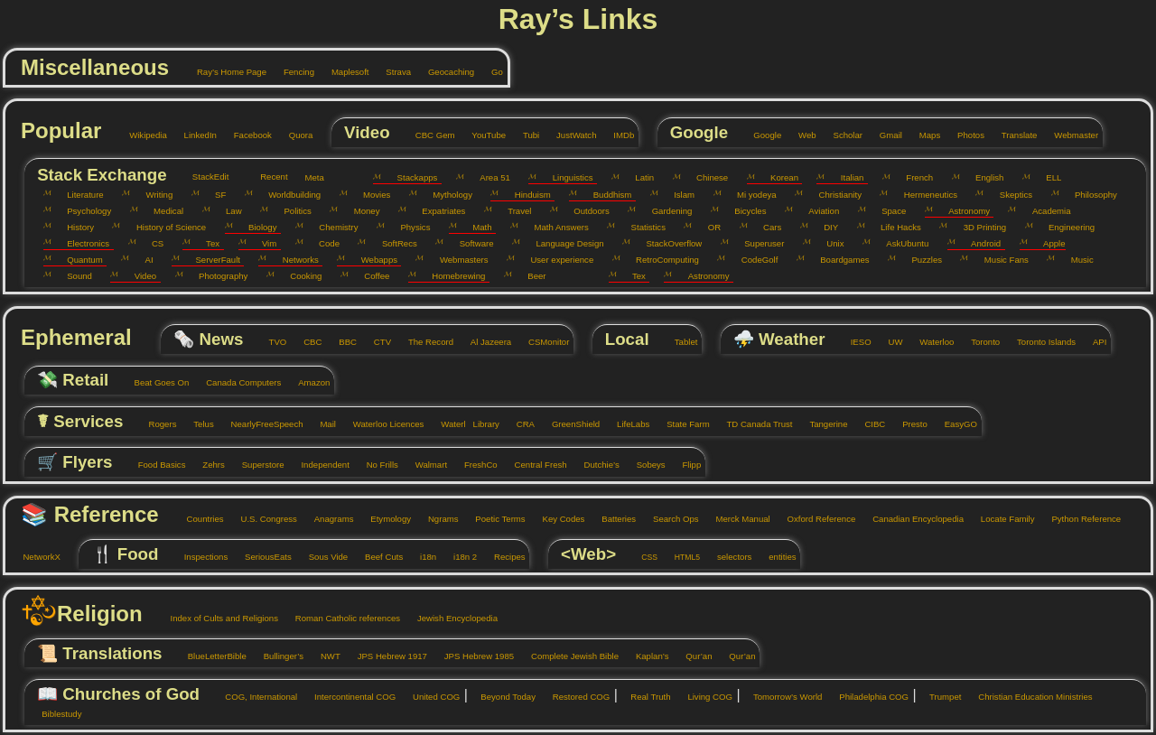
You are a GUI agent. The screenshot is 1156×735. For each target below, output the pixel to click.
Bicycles (744, 211)
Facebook (246, 135)
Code (323, 243)
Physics (408, 227)
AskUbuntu (900, 243)
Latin (638, 177)
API (1092, 342)
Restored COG (574, 697)
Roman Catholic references (341, 618)
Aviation (817, 211)
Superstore (256, 465)
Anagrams (327, 519)
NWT (324, 656)
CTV (375, 342)
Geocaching (445, 72)
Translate (1012, 135)
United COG (430, 697)
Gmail (883, 135)
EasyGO (954, 424)
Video (138, 276)
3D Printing (978, 227)
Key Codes (556, 519)
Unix (829, 243)
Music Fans (999, 260)
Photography (217, 276)
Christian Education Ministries (1029, 697)
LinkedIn (194, 135)
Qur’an (693, 656)
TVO (271, 342)
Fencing (293, 72)
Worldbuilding (288, 195)
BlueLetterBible (210, 656)
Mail (321, 424)
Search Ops (669, 519)
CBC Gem (428, 135)
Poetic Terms (494, 519)
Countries (198, 519)
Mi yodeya (750, 195)
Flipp (685, 465)
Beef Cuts (378, 557)
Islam (678, 195)
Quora (293, 135)
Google (761, 135)
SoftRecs (392, 243)
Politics (291, 211)
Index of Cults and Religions (217, 618)
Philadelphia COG (867, 697)
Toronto (978, 342)
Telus (197, 424)
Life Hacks (894, 227)
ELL (1047, 177)
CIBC (868, 424)
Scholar (841, 135)
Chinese (706, 177)
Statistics (642, 227)
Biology (256, 227)
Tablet (679, 342)
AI (142, 260)
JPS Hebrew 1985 (472, 656)
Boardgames (838, 260)
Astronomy (963, 211)
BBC (341, 342)
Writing (152, 195)
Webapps (372, 260)
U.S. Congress (262, 519)
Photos (964, 135)
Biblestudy (55, 714)
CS (151, 243)
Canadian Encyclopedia (912, 519)
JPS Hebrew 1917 (385, 656)
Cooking (299, 276)
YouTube (482, 135)
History (74, 227)
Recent (267, 176)
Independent (319, 465)
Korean (778, 177)
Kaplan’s (645, 656)
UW (887, 342)
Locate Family (1000, 519)
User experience (555, 260)
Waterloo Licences (382, 424)
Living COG (703, 697)
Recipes (503, 557)
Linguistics (565, 177)
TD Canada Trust (752, 424)
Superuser (758, 243)
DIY (824, 227)
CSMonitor (542, 342)
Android (979, 243)
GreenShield (569, 424)
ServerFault (211, 260)
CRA (519, 424)
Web (801, 135)
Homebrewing (452, 276)
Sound (73, 276)
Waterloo (929, 342)
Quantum (78, 260)
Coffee (370, 276)
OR (708, 227)
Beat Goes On (155, 382)
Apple (1048, 243)
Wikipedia (142, 135)
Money (359, 211)
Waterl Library (463, 424)
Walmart (424, 465)
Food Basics (155, 465)
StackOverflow (667, 243)
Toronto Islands (1039, 342)
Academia (1044, 211)
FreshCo (475, 465)
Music (1075, 260)
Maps (923, 135)
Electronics (81, 243)
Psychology (82, 211)
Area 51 (488, 177)
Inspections (199, 557)
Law (227, 211)
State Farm (682, 424)
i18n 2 (459, 557)
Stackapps (410, 177)
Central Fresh (534, 465)
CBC (306, 342)
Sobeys (644, 465)
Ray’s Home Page (225, 72)
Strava (392, 72)
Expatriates (437, 211)
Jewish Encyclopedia (451, 618)
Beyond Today (502, 697)
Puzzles (920, 260)
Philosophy (1089, 195)
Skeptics (1009, 195)
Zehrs (207, 465)
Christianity (834, 195)
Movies (370, 195)
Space (888, 211)
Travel (513, 211)
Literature (79, 195)
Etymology (384, 519)
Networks (293, 260)
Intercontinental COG (349, 697)
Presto (909, 424)
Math (476, 227)
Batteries (612, 519)
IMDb (617, 135)
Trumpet (939, 697)
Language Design (563, 243)
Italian (845, 177)
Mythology (446, 195)
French (913, 177)
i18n (422, 557)
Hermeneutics (923, 195)
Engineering (1065, 227)
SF (214, 195)
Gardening (665, 211)
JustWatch (570, 135)
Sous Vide (321, 557)
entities (776, 557)
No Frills (375, 465)
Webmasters (457, 260)
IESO (854, 342)
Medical (162, 211)
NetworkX (35, 557)
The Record (424, 342)
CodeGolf (753, 260)
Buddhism (605, 195)
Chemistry (332, 227)
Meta (308, 177)
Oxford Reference (814, 519)
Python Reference (1080, 519)
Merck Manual (736, 519)
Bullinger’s (276, 656)
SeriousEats (262, 557)
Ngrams (437, 519)
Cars (766, 227)
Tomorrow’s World (782, 697)
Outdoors (585, 211)
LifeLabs (627, 424)
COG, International (254, 697)
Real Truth (644, 697)
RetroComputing (661, 260)
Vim (263, 243)
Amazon (308, 382)
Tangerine (822, 424)
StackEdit (203, 176)
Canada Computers (237, 382)
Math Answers (555, 227)
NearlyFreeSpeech (260, 424)
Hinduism (525, 195)
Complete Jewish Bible (568, 656)
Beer (530, 276)
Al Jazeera (484, 342)
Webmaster (1069, 135)
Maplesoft (343, 72)
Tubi (525, 135)
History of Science (164, 227)
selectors (728, 557)
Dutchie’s (595, 465)
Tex (206, 243)
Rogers (155, 424)
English (983, 177)
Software (469, 243)
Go (491, 72)
